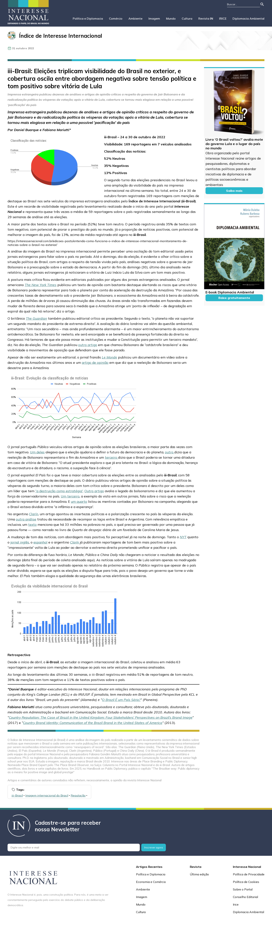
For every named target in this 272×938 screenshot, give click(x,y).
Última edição (199, 874)
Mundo (171, 18)
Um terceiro (70, 496)
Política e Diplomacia (88, 18)
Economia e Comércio (151, 882)
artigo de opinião (95, 362)
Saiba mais (234, 191)
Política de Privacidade (248, 874)
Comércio (115, 18)
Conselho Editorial (245, 897)
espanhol (40, 542)
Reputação (78, 795)
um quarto (79, 501)
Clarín (33, 514)
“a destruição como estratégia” (59, 491)
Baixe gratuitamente (234, 298)
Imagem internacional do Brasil (46, 795)
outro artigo (87, 345)
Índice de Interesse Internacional (60, 35)
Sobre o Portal (243, 889)
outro (169, 452)
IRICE (222, 18)
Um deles (37, 452)
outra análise (26, 519)
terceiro (111, 457)
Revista (205, 18)
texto (32, 524)
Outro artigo (94, 491)
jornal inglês (19, 542)
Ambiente (135, 18)
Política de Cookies (246, 882)
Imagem (154, 18)
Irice (236, 904)
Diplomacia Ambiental (248, 18)
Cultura (187, 18)
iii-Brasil (17, 795)
